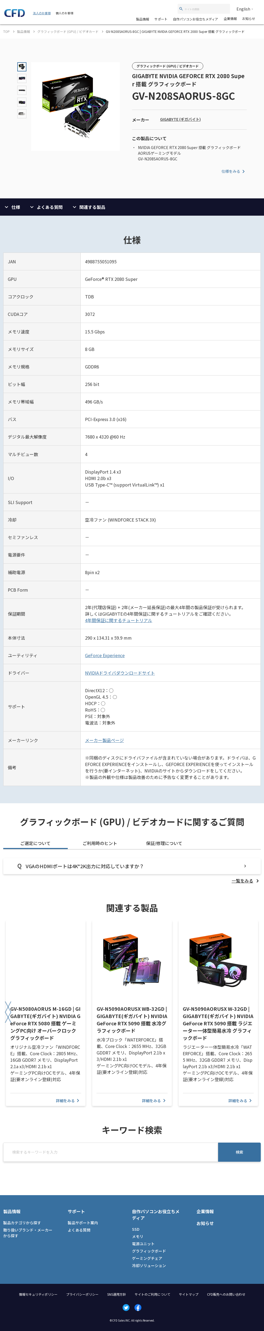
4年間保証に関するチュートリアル (118, 620)
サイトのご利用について (152, 1294)
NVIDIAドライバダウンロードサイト (120, 673)
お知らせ (248, 18)
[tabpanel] (132, 871)
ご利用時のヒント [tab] (100, 843)
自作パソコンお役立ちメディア (195, 19)
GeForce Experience (105, 655)
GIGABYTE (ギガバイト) (180, 119)
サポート (160, 19)
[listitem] (246, 880)
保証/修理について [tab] (164, 843)
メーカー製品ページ (104, 740)
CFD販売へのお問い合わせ (226, 1294)
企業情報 (230, 18)
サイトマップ (188, 1294)
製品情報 (142, 19)
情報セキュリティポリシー (38, 1294)
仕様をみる (234, 171)
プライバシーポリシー (82, 1294)
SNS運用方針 (116, 1294)
